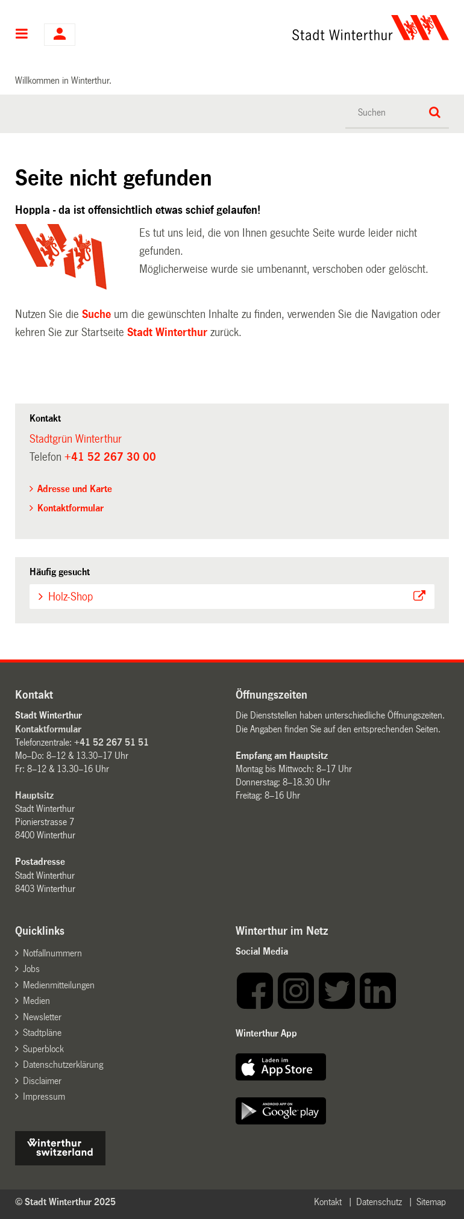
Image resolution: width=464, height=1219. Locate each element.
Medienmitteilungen (59, 985)
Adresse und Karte (74, 489)
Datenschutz (379, 1202)
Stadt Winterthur (167, 332)
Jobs (31, 969)
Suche (96, 314)
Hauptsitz (34, 795)
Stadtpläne (42, 1032)
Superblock (43, 1049)
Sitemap (431, 1202)
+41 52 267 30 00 (110, 457)
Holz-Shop (70, 597)
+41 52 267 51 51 (111, 742)
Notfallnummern (52, 953)
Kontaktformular (70, 508)
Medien (36, 1001)
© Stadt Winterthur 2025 (65, 1202)
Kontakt (328, 1202)
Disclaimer (42, 1081)
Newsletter (42, 1017)
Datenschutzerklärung (63, 1064)
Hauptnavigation (22, 34)
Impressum (44, 1096)
